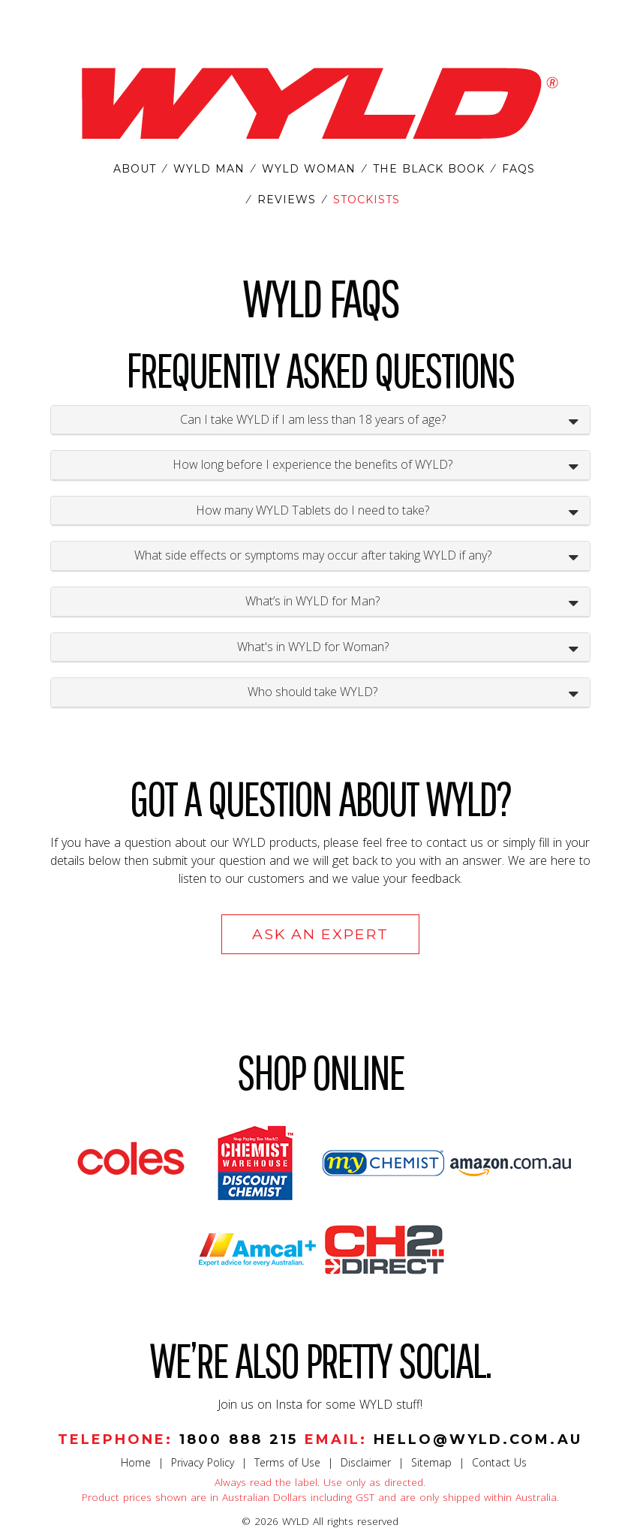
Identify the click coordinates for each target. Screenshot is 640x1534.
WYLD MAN (209, 169)
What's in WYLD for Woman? (313, 646)
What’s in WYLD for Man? (312, 601)
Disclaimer (366, 1462)
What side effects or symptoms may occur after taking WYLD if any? (312, 555)
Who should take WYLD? (312, 691)
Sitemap (431, 1462)
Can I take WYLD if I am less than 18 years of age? (313, 419)
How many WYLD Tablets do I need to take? (312, 510)
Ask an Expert (320, 934)
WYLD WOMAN (309, 169)
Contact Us (499, 1462)
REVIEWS (286, 199)
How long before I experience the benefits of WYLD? (312, 464)
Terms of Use (287, 1462)
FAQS (518, 169)
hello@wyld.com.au (478, 1439)
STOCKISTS (366, 199)
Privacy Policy (202, 1462)
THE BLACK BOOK (429, 169)
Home (136, 1462)
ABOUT (134, 169)
